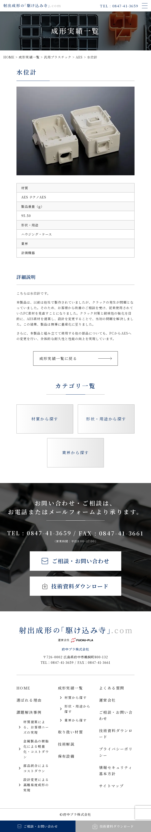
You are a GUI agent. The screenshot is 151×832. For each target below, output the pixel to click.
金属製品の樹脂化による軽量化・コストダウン (34, 749)
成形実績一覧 (70, 688)
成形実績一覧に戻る (75, 358)
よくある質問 (111, 688)
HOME (23, 688)
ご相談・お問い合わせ (75, 561)
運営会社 (107, 700)
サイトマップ (111, 786)
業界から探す (75, 452)
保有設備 (66, 756)
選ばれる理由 (29, 700)
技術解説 (66, 744)
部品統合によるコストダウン (34, 769)
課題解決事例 (29, 712)
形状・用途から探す (106, 419)
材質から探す (44, 419)
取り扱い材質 (70, 732)
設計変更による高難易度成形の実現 (34, 785)
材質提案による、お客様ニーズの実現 (34, 727)
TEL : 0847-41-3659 (41, 533)
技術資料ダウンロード (75, 586)
